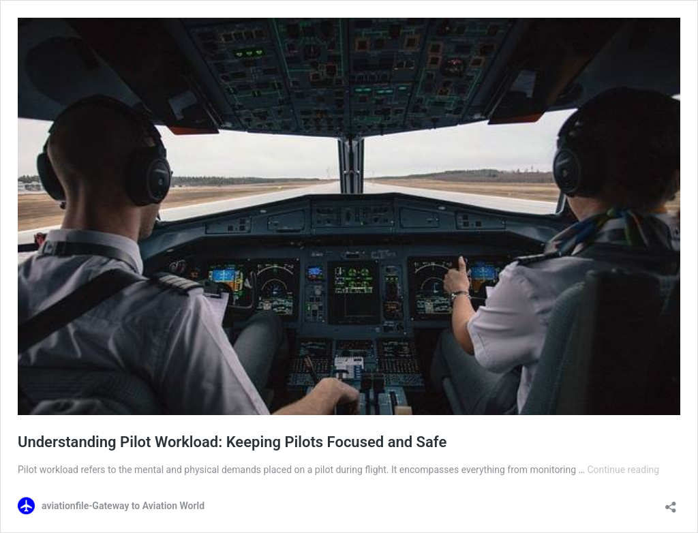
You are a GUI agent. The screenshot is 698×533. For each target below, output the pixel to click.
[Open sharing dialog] (670, 502)
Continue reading (623, 469)
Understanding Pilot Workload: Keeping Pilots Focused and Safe (232, 442)
